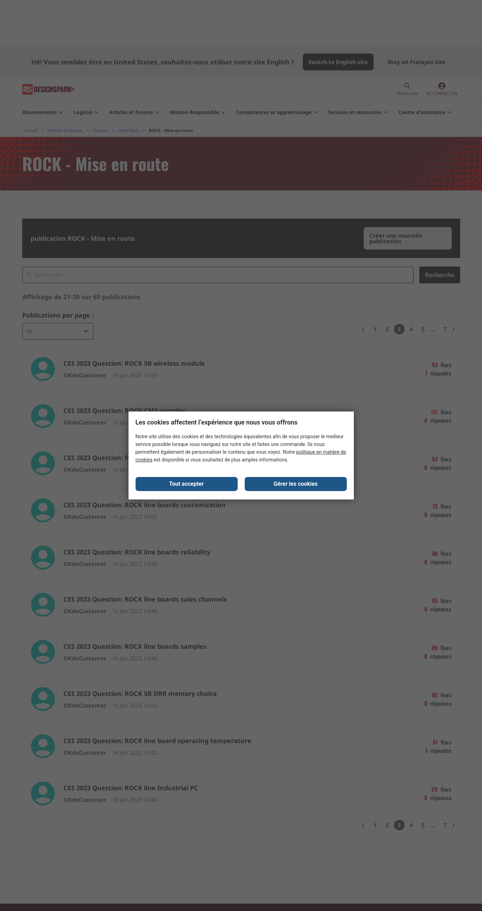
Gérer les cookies (296, 484)
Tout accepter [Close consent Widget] (186, 484)
